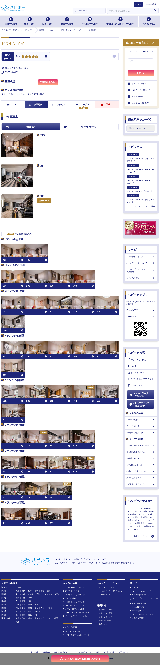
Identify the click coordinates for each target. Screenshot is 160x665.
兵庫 (23, 608)
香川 (17, 615)
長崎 (30, 618)
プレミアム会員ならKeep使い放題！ (80, 658)
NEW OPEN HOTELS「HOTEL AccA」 (139, 179)
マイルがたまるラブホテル (74, 605)
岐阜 (23, 605)
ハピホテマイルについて (140, 263)
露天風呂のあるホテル (140, 452)
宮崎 (49, 618)
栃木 (44, 594)
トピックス (135, 146)
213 (42, 135)
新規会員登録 (137, 96)
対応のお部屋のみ (19, 234)
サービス (133, 249)
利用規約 (46, 652)
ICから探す (47, 21)
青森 (17, 591)
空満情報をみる (49, 83)
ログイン (141, 73)
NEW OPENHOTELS (71, 631)
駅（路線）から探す (72, 591)
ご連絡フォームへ (139, 536)
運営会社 (34, 652)
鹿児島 (56, 618)
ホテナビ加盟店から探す (73, 609)
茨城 (50, 594)
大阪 (17, 608)
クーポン (82, 104)
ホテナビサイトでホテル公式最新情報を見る (22, 94)
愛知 (17, 605)
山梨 (23, 598)
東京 (17, 594)
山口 (42, 611)
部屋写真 (35, 104)
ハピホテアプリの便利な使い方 (110, 591)
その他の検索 (148, 21)
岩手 (36, 591)
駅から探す (29, 21)
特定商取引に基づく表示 (88, 652)
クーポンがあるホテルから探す (76, 613)
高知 (36, 615)
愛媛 (30, 615)
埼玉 (31, 594)
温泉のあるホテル (140, 478)
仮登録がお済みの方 (140, 103)
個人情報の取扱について (64, 652)
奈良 (42, 608)
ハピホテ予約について (139, 595)
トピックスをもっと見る (144, 206)
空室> (44, 200)
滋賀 (36, 608)
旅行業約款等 (108, 652)
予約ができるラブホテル (73, 602)
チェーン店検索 (140, 426)
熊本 (36, 618)
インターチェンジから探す (74, 588)
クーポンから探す (89, 21)
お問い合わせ (123, 652)
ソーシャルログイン (140, 84)
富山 (23, 601)
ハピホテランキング (140, 257)
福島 (49, 591)
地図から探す (67, 21)
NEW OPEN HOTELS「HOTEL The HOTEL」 (140, 168)
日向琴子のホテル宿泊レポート (76, 635)
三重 (36, 605)
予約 (105, 104)
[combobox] (129, 11)
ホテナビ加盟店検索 (140, 433)
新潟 (17, 598)
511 (42, 196)
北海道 (18, 587)
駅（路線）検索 (136, 373)
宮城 (42, 591)
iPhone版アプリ (140, 310)
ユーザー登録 (150, 4)
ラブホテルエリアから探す (140, 379)
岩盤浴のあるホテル (140, 458)
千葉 (38, 594)
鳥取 (30, 611)
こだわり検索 (135, 385)
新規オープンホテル (105, 610)
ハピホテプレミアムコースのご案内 (140, 270)
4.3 (18, 56)
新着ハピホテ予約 (104, 617)
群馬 (57, 594)
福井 (30, 601)
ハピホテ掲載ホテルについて (142, 614)
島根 (36, 611)
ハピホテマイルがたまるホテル (138, 404)
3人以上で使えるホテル (140, 471)
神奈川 (24, 594)
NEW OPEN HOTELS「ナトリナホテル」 (140, 198)
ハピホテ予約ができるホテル (138, 394)
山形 (30, 591)
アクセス (59, 104)
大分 (42, 618)
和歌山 (49, 608)
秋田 (23, 591)
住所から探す (11, 21)
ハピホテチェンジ (138, 604)
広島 (23, 611)
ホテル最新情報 (104, 621)
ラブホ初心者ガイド (105, 588)
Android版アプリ (140, 316)
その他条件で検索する (140, 484)
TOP (11, 104)
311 (42, 165)
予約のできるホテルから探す (120, 21)
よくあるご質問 (140, 278)
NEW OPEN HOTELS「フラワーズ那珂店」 (140, 157)
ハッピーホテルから (141, 500)
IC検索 (132, 366)
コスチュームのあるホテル (140, 445)
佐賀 (23, 618)
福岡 (17, 618)
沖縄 (17, 622)
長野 (30, 598)
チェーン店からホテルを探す (75, 616)
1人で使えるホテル (140, 465)
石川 (17, 601)
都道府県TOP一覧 (139, 119)
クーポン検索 (140, 420)
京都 (30, 608)
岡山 (17, 611)
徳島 (23, 615)
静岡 (30, 605)
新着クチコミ (103, 624)
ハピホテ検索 (136, 352)
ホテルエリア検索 (137, 360)
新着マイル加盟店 (104, 613)
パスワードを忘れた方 (141, 90)
